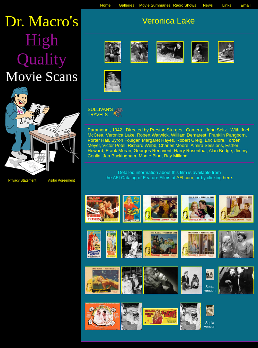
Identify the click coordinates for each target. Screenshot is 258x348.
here (227, 177)
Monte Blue (150, 155)
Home (105, 5)
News (208, 5)
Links (226, 5)
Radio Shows (184, 5)
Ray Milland (175, 155)
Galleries (126, 5)
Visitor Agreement (61, 180)
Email (245, 5)
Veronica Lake (120, 135)
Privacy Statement (22, 180)
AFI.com (184, 177)
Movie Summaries (155, 5)
